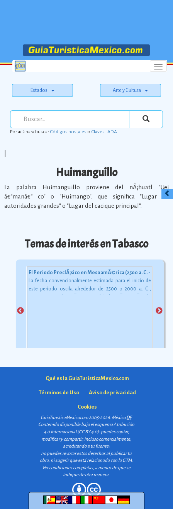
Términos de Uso (59, 392)
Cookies (87, 407)
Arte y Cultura (130, 90)
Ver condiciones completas (67, 467)
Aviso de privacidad (112, 392)
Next (159, 311)
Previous (20, 311)
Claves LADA (104, 131)
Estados (42, 90)
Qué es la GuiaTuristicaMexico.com (87, 378)
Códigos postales (68, 131)
